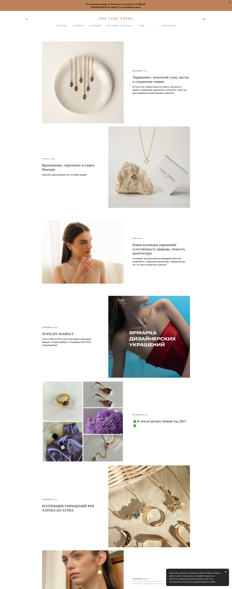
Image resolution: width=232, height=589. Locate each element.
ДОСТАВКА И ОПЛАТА (119, 25)
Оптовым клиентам (158, 549)
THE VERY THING (116, 18)
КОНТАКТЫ (169, 25)
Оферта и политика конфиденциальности (128, 548)
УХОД (141, 25)
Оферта (152, 522)
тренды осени (138, 342)
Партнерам (153, 542)
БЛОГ (154, 25)
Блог (119, 555)
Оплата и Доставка (157, 529)
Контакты (153, 535)
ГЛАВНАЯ (78, 25)
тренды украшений (177, 345)
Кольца (120, 529)
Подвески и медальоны (129, 535)
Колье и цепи (124, 542)
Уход (150, 516)
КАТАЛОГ (62, 25)
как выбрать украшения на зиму (145, 345)
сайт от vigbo (31, 582)
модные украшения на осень (156, 342)
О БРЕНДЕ (95, 25)
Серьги (121, 522)
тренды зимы (163, 345)
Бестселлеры (123, 516)
